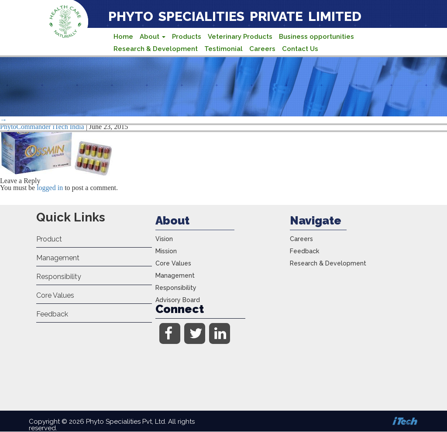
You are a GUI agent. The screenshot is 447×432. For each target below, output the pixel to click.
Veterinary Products (240, 37)
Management (57, 258)
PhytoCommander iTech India (42, 126)
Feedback (52, 314)
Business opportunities (316, 37)
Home (123, 37)
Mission (166, 251)
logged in (50, 187)
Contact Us (300, 49)
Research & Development (155, 49)
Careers (262, 49)
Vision (164, 238)
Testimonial (223, 49)
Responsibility (58, 276)
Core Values (55, 295)
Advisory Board (177, 299)
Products (186, 37)
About (152, 37)
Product (49, 239)
